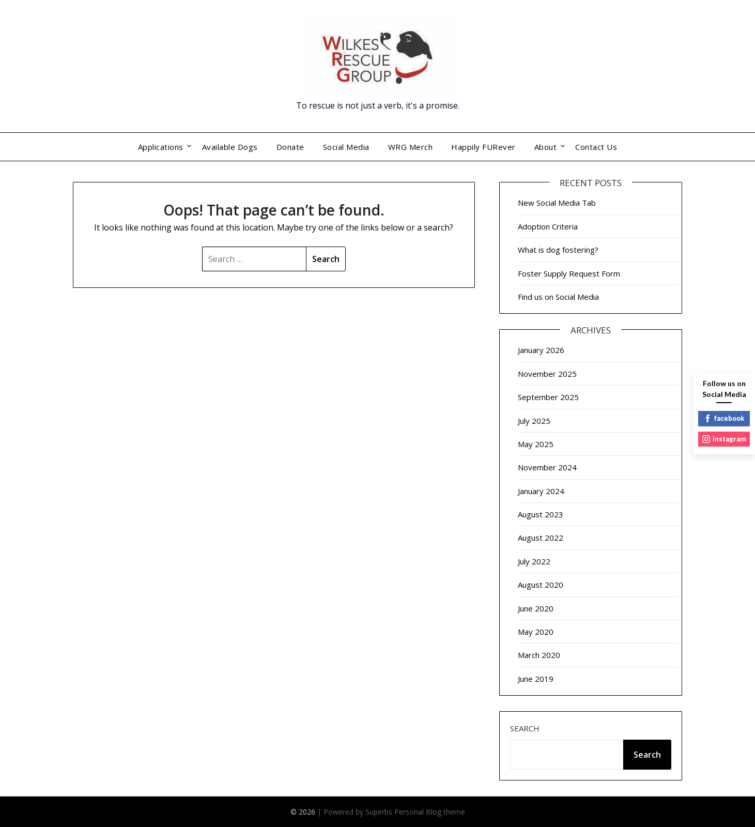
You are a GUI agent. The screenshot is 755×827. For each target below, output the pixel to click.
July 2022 (534, 561)
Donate (290, 147)
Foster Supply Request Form (569, 273)
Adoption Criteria (548, 226)
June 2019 (535, 678)
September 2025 (548, 397)
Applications (160, 147)
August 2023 (540, 514)
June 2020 (535, 608)
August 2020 (540, 584)
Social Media (346, 147)
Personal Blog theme (429, 812)
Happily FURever (483, 147)
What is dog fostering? (558, 249)
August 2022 (540, 537)
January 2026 (541, 350)
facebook (724, 418)
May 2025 (535, 444)
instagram (724, 439)
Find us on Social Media (558, 297)
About (545, 147)
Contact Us (596, 147)
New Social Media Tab (557, 202)
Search (525, 728)
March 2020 (539, 655)
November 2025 (547, 374)
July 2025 (534, 421)
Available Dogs (230, 147)
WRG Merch (410, 147)
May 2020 (535, 631)
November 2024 (547, 467)
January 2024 (541, 491)
